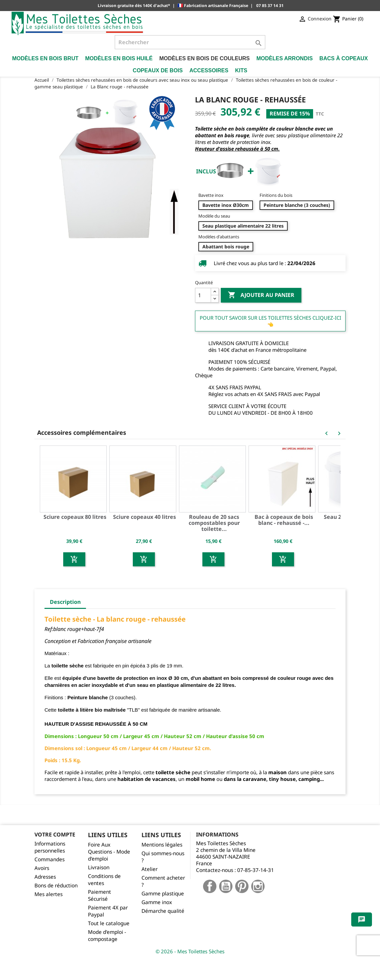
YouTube (225, 886)
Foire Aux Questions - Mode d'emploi (109, 851)
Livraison (98, 867)
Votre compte (54, 834)
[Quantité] (203, 295)
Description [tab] (65, 602)
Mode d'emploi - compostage (107, 936)
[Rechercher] (190, 42)
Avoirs (41, 868)
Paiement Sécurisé (99, 895)
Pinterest (242, 886)
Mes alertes (48, 894)
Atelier (149, 869)
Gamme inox (156, 902)
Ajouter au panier (261, 295)
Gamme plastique (162, 893)
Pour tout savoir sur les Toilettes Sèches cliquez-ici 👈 (270, 321)
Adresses (45, 876)
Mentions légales (161, 844)
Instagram (258, 886)
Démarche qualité (162, 910)
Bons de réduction (56, 885)
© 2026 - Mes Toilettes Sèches (190, 951)
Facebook (209, 886)
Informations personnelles (49, 847)
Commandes (49, 859)
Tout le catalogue (108, 923)
